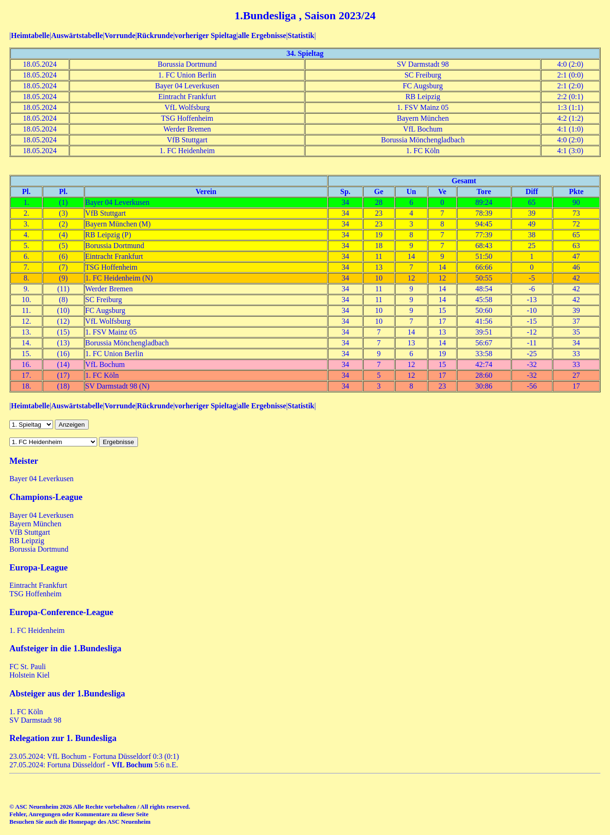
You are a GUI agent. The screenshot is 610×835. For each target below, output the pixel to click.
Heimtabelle (30, 35)
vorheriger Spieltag (205, 35)
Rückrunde (155, 35)
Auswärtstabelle (77, 35)
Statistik (301, 35)
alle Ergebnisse (262, 35)
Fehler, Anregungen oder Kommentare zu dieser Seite (78, 814)
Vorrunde (119, 35)
